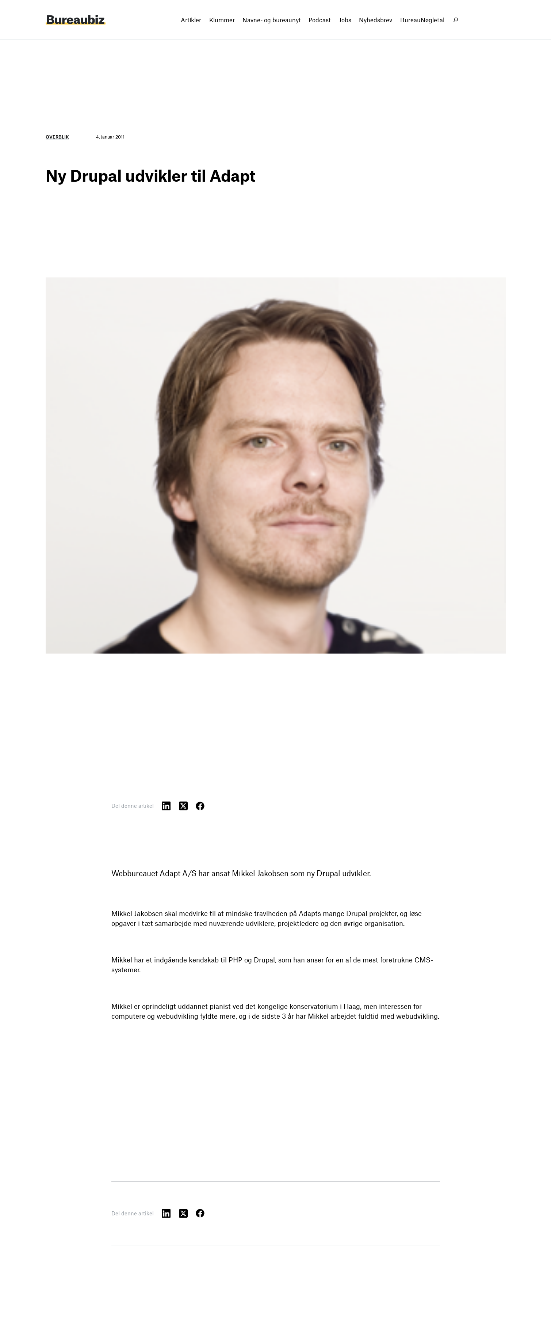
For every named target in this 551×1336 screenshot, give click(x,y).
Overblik (57, 137)
